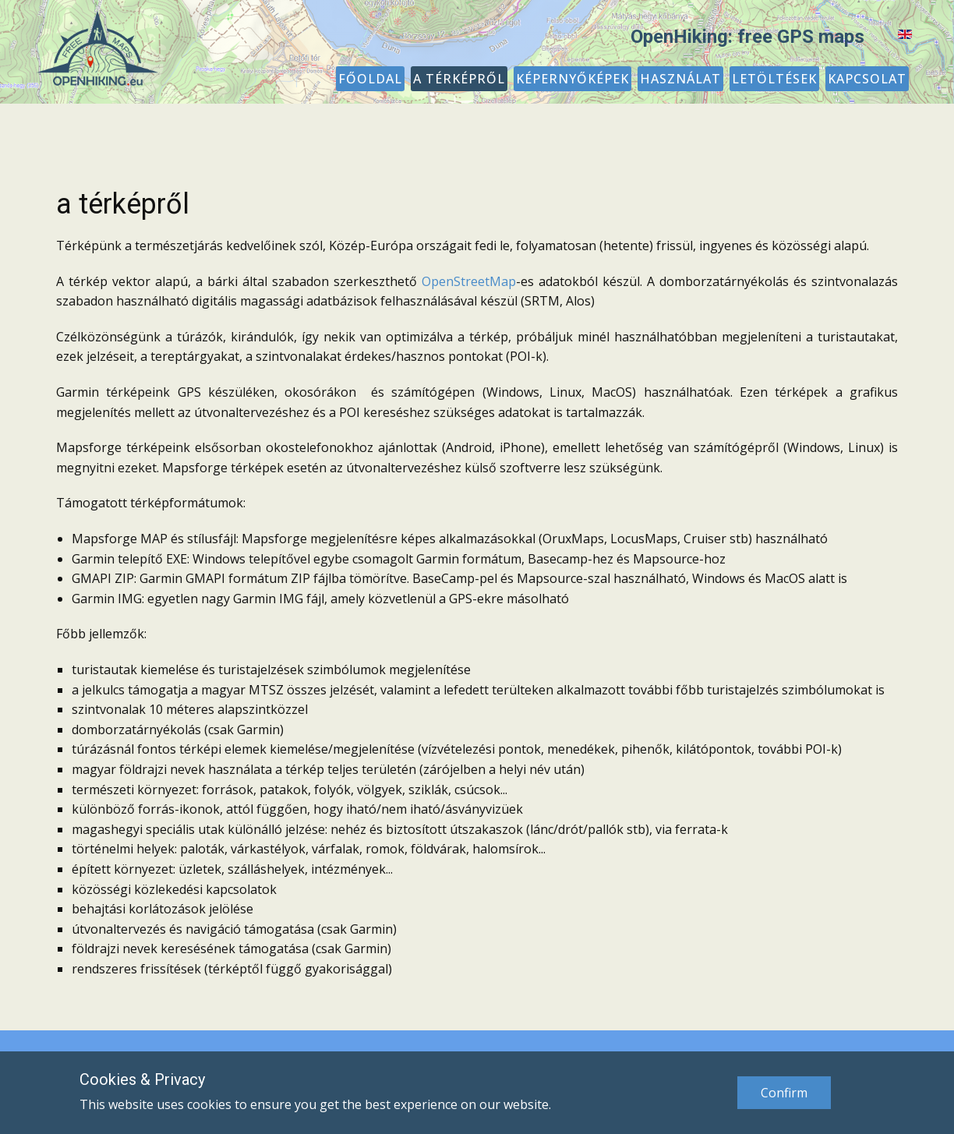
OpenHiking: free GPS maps (747, 37)
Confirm (784, 1092)
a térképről (122, 204)
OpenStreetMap (469, 281)
